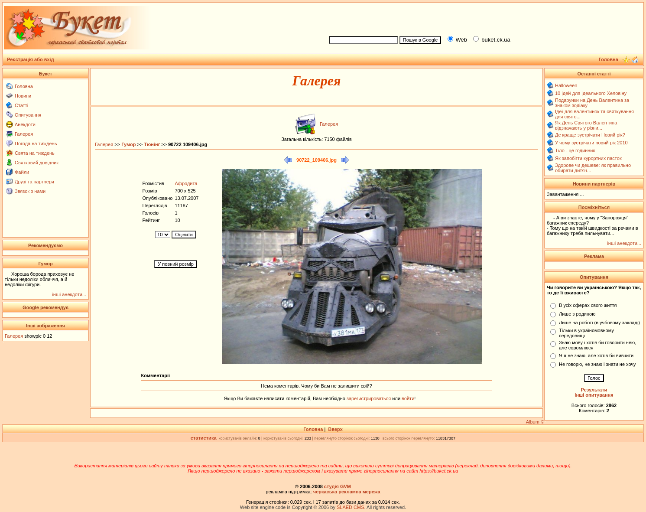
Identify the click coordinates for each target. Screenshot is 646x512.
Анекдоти (25, 124)
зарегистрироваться (369, 398)
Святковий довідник (36, 162)
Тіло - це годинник (575, 150)
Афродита (186, 183)
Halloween (566, 85)
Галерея (24, 134)
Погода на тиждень (36, 143)
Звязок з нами (30, 191)
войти (407, 398)
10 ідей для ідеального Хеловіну (591, 93)
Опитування (28, 114)
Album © (535, 421)
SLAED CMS (350, 507)
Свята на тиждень (35, 153)
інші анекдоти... (69, 294)
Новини (23, 95)
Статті (21, 105)
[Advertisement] (482, 18)
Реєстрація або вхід (30, 59)
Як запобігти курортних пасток (588, 158)
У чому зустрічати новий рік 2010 (591, 142)
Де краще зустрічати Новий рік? (590, 134)
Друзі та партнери (34, 181)
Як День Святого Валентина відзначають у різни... (586, 125)
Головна (24, 86)
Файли (22, 172)
